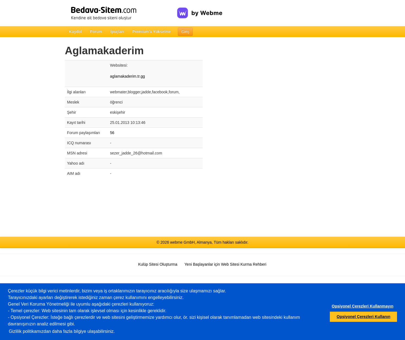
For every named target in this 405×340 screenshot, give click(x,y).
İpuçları (117, 31)
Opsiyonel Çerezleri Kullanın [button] (363, 316)
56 (112, 132)
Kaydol (75, 31)
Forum (96, 31)
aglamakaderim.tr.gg (127, 76)
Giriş (185, 31)
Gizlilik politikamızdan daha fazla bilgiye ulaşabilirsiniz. (62, 331)
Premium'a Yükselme (151, 31)
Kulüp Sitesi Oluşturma (157, 264)
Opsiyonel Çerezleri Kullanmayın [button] (362, 306)
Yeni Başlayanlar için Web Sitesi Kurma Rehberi (225, 264)
